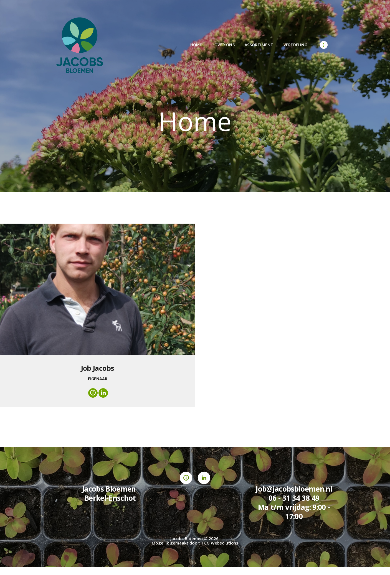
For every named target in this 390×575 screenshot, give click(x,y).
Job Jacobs (97, 368)
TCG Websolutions (220, 543)
